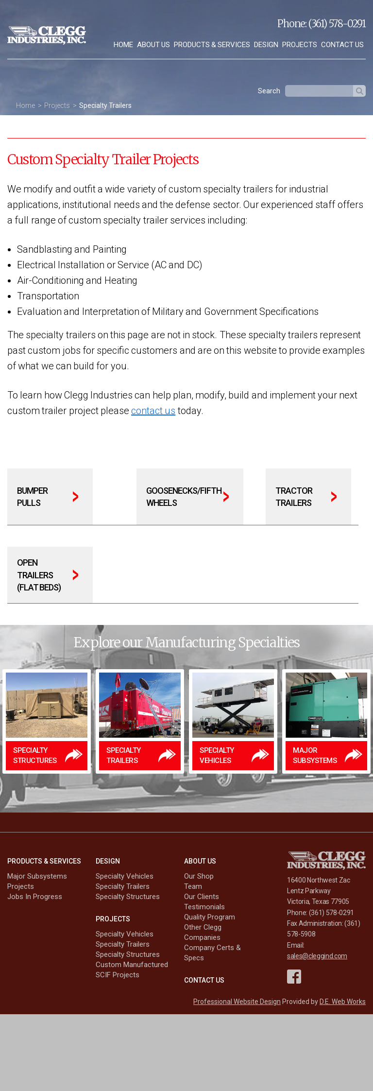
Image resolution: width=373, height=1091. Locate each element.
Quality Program (209, 917)
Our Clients (201, 896)
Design (266, 44)
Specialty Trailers (105, 105)
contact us (153, 410)
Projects (299, 44)
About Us (153, 44)
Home (123, 44)
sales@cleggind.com (317, 956)
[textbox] (319, 91)
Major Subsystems (37, 876)
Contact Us (342, 44)
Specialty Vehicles (124, 876)
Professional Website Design (237, 1001)
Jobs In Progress (34, 896)
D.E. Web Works (343, 1001)
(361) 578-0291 (337, 23)
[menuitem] (123, 45)
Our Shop (199, 876)
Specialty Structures (128, 896)
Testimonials (204, 906)
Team (193, 886)
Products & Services (212, 44)
